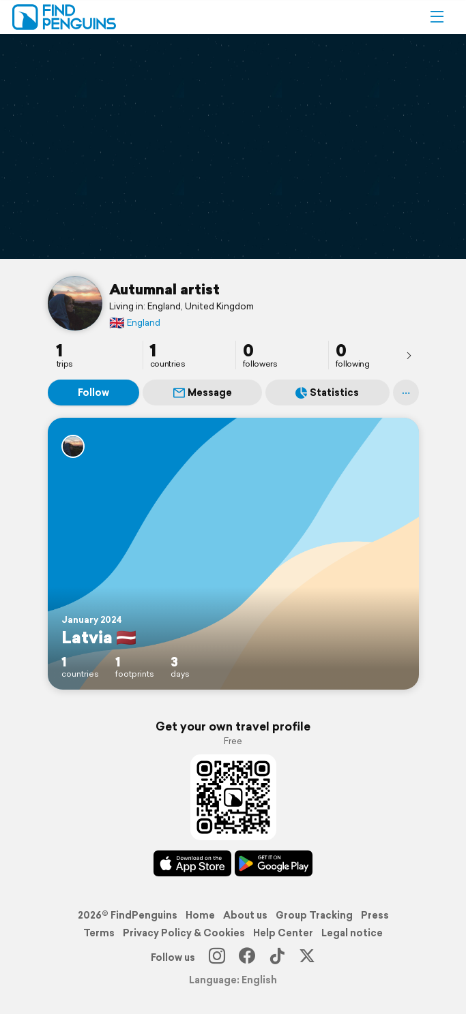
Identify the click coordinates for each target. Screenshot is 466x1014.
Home (200, 915)
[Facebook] (247, 957)
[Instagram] (217, 957)
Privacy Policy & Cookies (184, 933)
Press (375, 915)
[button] (436, 17)
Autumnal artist (164, 289)
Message (202, 392)
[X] (307, 957)
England (134, 322)
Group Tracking (314, 915)
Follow (93, 392)
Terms (99, 933)
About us (245, 915)
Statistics (327, 392)
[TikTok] (277, 957)
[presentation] (409, 355)
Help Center (283, 933)
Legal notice (352, 933)
